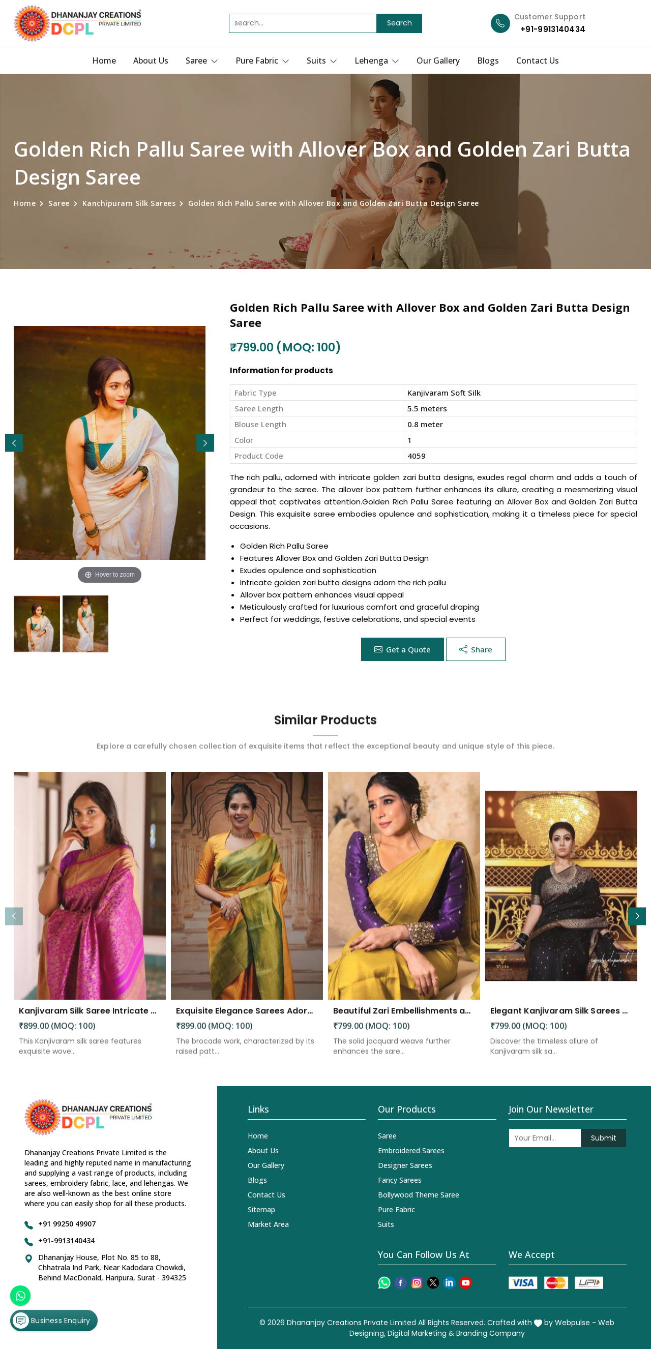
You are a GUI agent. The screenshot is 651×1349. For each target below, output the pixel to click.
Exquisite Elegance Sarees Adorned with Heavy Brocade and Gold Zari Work (247, 1020)
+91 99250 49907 (67, 1223)
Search (399, 23)
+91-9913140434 (552, 29)
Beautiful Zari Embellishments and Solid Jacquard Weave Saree (404, 1020)
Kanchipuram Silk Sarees (129, 203)
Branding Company (490, 1333)
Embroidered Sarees (411, 1150)
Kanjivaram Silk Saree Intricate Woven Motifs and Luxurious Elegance (90, 1020)
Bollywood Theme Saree (418, 1195)
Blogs (488, 60)
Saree (202, 60)
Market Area (268, 1224)
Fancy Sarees (400, 1180)
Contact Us (537, 60)
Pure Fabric (262, 60)
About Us (150, 60)
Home (104, 60)
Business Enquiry (51, 1320)
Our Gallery (438, 60)
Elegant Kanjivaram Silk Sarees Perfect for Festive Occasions (561, 1020)
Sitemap (261, 1209)
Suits (322, 60)
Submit (603, 1138)
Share (475, 649)
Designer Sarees (405, 1165)
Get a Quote (402, 649)
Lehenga (376, 60)
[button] (205, 443)
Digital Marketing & (421, 1333)
